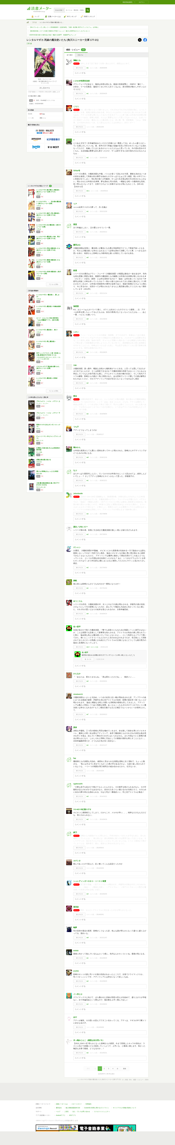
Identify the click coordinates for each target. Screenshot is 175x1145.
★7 (87, 714)
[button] (88, 10)
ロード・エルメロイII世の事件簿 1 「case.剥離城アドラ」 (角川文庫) (47, 319)
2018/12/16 (103, 457)
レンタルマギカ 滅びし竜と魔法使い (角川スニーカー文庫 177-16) (48, 214)
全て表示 (70, 55)
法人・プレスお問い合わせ (81, 1100)
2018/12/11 (103, 480)
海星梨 (76, 306)
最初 (88, 1068)
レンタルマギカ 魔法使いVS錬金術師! (48, 306)
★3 (87, 796)
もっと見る (53, 284)
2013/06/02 (103, 1004)
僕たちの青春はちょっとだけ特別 (47, 471)
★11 (87, 191)
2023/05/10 (104, 191)
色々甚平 (77, 627)
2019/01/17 (100, 434)
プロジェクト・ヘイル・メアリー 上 (48, 401)
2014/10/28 (100, 770)
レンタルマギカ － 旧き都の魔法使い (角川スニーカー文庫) (48, 202)
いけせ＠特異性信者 (81, 81)
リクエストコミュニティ (102, 1100)
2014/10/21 (103, 796)
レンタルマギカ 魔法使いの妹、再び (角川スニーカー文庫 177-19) (48, 237)
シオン (76, 332)
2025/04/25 (103, 93)
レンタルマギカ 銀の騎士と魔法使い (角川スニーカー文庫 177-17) (48, 191)
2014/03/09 (100, 868)
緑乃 (75, 832)
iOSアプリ (72, 1104)
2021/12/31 (103, 257)
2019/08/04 (103, 414)
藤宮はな (77, 245)
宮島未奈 (39, 462)
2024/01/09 (103, 157)
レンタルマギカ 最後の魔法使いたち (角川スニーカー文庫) (48, 261)
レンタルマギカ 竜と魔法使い (46, 341)
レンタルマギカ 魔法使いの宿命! (47, 378)
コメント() (93, 68)
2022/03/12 (103, 232)
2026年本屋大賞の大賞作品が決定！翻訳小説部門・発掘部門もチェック (52, 35)
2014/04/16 (103, 819)
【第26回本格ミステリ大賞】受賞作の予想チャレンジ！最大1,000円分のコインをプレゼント (59, 31)
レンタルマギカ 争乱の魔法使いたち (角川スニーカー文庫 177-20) (48, 249)
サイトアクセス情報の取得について (124, 1096)
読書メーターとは (62, 1093)
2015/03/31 (103, 681)
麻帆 (75, 580)
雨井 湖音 (39, 473)
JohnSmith (78, 493)
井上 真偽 (39, 452)
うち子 (76, 427)
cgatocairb (78, 784)
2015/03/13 (103, 714)
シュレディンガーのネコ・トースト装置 (89, 881)
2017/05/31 (103, 534)
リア (75, 204)
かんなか (77, 674)
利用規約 (88, 1093)
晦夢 (75, 927)
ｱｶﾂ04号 (76, 171)
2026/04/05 (103, 68)
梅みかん (77, 447)
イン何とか (77, 994)
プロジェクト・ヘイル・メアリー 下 (48, 413)
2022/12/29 (103, 211)
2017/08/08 (103, 514)
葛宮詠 (76, 907)
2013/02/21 (103, 1053)
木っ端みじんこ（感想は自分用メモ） (88, 1040)
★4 (87, 614)
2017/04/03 (103, 567)
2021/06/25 (103, 352)
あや (75, 1017)
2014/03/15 (100, 847)
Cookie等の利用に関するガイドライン (96, 1096)
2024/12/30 (100, 127)
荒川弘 (38, 429)
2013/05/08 (100, 1027)
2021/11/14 (103, 293)
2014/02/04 (103, 894)
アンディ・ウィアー (42, 403)
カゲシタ (77, 861)
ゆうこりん (77, 601)
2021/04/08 (103, 383)
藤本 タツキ (39, 440)
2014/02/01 (100, 914)
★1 (87, 68)
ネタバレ (80, 55)
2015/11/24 (104, 647)
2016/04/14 (103, 613)
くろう (76, 106)
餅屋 (75, 270)
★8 (87, 457)
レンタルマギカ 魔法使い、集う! (47, 330)
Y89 (75, 365)
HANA (76, 951)
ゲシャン (77, 547)
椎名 (75, 396)
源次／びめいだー (80, 527)
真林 (75, 727)
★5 (87, 257)
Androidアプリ (60, 1104)
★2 (87, 157)
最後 (124, 1068)
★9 (87, 937)
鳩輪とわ (77, 60)
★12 (87, 647)
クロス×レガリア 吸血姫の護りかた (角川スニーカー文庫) (47, 367)
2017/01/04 (103, 588)
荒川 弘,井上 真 (40, 487)
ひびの (76, 971)
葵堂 (75, 224)
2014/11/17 (103, 745)
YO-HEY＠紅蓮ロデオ (82, 809)
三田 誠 (34, 22)
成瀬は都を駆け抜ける (43, 460)
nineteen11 (78, 694)
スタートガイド (76, 1093)
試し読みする (45, 88)
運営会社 (59, 1096)
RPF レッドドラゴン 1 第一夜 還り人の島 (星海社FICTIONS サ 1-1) (48, 354)
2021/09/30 (103, 319)
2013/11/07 (103, 937)
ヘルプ (58, 1100)
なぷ (75, 470)
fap (74, 758)
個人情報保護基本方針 (73, 1096)
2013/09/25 (103, 958)
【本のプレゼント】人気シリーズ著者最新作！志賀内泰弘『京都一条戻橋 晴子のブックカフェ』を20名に (64, 27)
